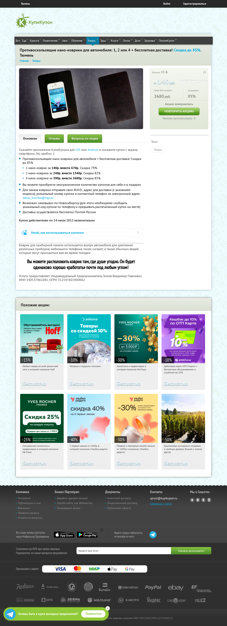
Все (18, 41)
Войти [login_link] (166, 3)
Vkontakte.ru (198, 500)
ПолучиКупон (168, 40)
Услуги (116, 40)
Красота (35, 40)
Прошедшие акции (68, 508)
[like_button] (200, 72)
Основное (30, 138)
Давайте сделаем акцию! (72, 498)
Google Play (87, 534)
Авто (65, 40)
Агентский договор (119, 498)
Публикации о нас (29, 503)
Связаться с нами (161, 503)
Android (93, 150)
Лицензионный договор (122, 503)
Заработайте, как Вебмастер (74, 503)
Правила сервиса (28, 513)
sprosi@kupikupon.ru (163, 498)
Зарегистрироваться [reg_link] (194, 3)
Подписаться (94, 614)
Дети (138, 40)
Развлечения (51, 40)
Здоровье (150, 40)
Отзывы (54, 138)
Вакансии (24, 508)
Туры (104, 40)
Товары (92, 40)
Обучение (78, 40)
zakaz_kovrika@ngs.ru (38, 198)
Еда (25, 40)
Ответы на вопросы (30, 518)
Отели (128, 40)
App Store (64, 534)
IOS (78, 150)
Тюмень (25, 3)
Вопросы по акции (85, 138)
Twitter (203, 500)
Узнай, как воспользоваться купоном (57, 233)
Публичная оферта (119, 508)
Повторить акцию (179, 111)
